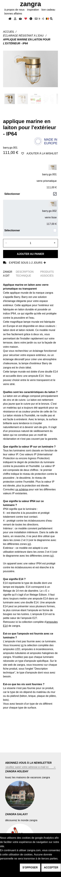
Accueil (8, 31)
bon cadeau (48, 9)
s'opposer (30, 867)
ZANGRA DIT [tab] (7, 273)
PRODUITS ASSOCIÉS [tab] (47, 273)
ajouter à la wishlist (39, 153)
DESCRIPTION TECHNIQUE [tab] (25, 273)
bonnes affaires (13, 13)
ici (51, 555)
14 (6, 625)
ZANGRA (30, 3)
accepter (51, 867)
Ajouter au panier (30, 254)
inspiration (33, 9)
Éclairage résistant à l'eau (23, 35)
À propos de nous (14, 9)
